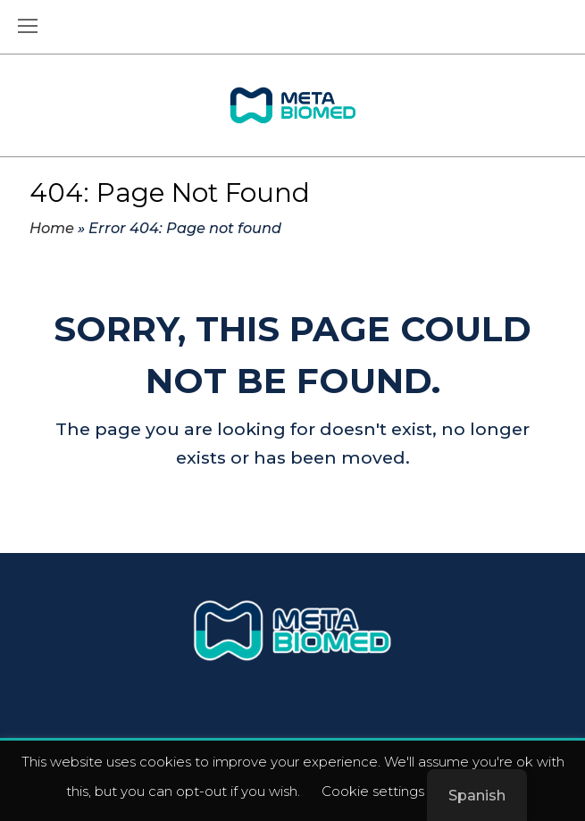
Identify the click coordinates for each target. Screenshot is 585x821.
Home (51, 228)
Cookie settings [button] (373, 791)
